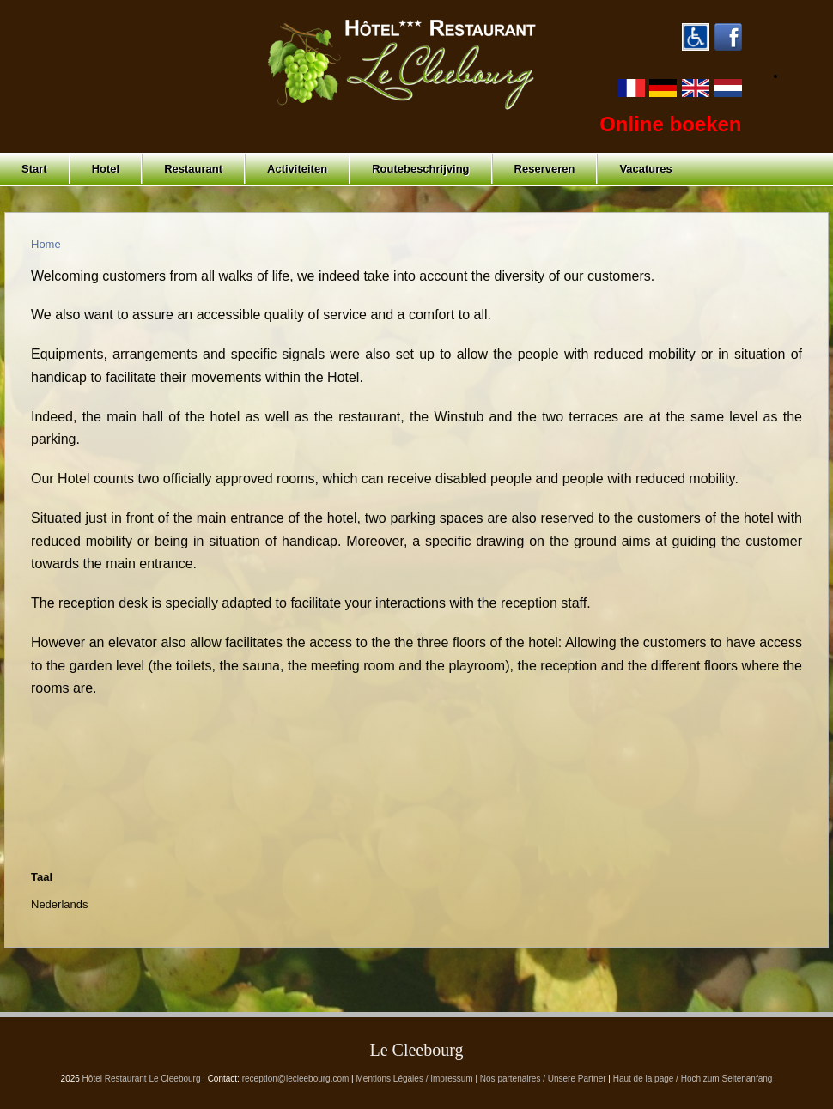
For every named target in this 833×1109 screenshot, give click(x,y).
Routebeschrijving (420, 168)
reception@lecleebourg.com (296, 1078)
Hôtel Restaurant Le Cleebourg (141, 1078)
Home (46, 244)
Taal (41, 876)
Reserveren (544, 168)
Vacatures (645, 168)
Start (34, 168)
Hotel (106, 168)
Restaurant (193, 168)
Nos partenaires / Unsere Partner (543, 1078)
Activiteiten (297, 168)
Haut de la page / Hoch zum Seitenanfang (693, 1078)
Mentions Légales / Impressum (414, 1078)
